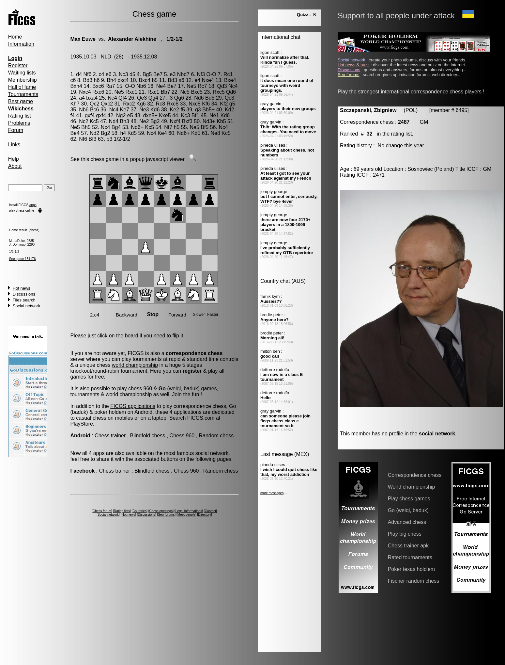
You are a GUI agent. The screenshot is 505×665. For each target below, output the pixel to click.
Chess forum (102, 511)
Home (15, 37)
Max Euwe (82, 39)
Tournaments (23, 94)
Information (21, 44)
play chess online (21, 210)
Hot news (21, 288)
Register (18, 65)
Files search (24, 300)
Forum (15, 130)
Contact (210, 511)
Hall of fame (22, 87)
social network (437, 433)
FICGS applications (132, 406)
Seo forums (166, 514)
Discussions (24, 294)
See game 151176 (22, 259)
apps (33, 205)
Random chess (216, 435)
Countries (139, 511)
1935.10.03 (83, 56)
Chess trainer (110, 435)
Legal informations (189, 511)
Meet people (186, 514)
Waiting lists (22, 72)
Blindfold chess (147, 435)
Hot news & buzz (354, 64)
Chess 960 (182, 435)
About (15, 166)
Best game (20, 101)
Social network (26, 305)
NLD (106, 56)
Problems (19, 123)
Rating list (19, 116)
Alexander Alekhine (132, 39)
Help (13, 159)
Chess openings (161, 511)
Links (14, 144)
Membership (22, 80)
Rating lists (122, 511)
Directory (204, 514)
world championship (135, 365)
